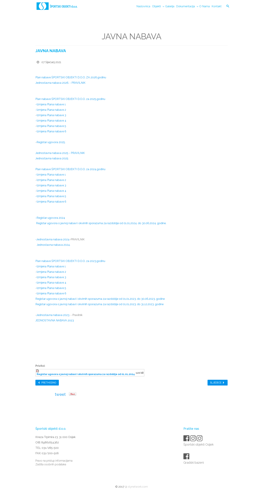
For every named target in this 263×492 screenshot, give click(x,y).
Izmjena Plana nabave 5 (51, 126)
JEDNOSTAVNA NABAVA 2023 (54, 320)
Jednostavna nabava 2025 (51, 158)
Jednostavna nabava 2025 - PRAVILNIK (60, 153)
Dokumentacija (185, 6)
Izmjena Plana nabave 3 (51, 115)
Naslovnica (143, 6)
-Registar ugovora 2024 (50, 217)
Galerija (169, 6)
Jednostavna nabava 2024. (53, 244)
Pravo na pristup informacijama (53, 460)
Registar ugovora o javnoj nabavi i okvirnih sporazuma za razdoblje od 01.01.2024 (86, 374)
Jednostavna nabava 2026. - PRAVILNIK (60, 82)
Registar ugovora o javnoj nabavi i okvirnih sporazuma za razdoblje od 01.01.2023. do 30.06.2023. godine (100, 298)
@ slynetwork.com (136, 486)
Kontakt (217, 6)
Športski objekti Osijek (198, 444)
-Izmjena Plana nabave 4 (50, 120)
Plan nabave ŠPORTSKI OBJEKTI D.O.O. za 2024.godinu (70, 169)
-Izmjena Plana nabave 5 (50, 196)
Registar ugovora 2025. (51, 142)
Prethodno (47, 382)
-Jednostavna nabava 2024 (52, 239)
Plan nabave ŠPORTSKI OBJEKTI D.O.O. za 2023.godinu (70, 261)
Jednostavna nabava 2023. (53, 315)
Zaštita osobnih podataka (50, 464)
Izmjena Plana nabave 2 (51, 180)
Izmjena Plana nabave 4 (51, 190)
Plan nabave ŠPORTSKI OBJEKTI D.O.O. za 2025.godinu (70, 99)
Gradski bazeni (193, 462)
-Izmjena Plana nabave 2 (50, 109)
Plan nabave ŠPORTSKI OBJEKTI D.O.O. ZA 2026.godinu (70, 77)
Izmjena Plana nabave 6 (51, 131)
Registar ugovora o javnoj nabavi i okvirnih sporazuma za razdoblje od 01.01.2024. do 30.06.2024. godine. (100, 223)
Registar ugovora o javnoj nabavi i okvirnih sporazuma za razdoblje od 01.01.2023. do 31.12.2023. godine (99, 304)
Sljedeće (217, 382)
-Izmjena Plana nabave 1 (50, 104)
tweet (60, 394)
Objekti (156, 6)
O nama (204, 6)
